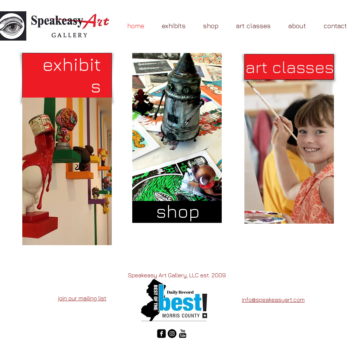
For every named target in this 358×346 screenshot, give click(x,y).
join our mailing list (82, 298)
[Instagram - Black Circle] (172, 333)
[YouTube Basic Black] (182, 333)
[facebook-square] (161, 333)
